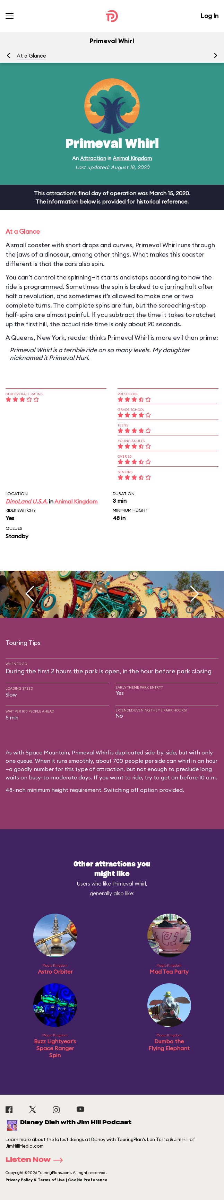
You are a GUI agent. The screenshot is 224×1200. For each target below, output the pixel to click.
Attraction (93, 158)
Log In (209, 16)
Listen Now (36, 1160)
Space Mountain (47, 752)
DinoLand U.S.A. (27, 501)
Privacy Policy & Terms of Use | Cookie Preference (56, 1179)
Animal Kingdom (132, 158)
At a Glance (31, 55)
